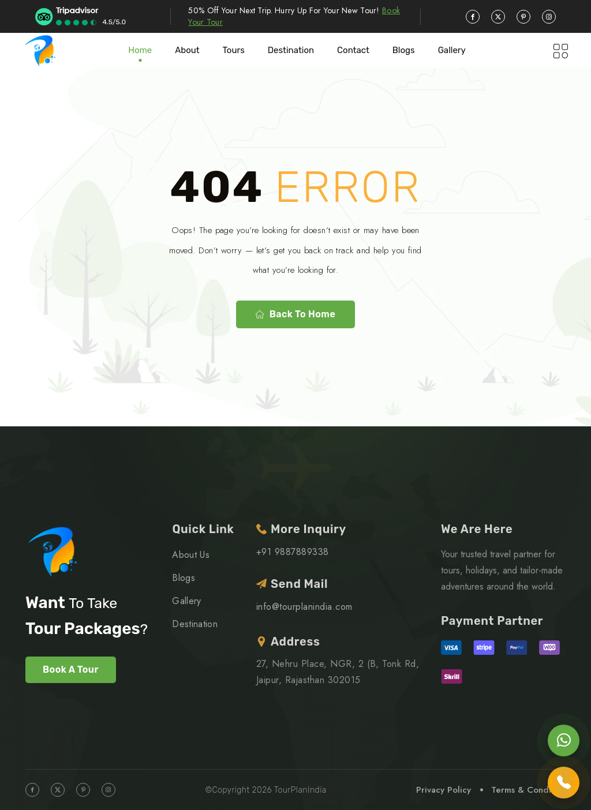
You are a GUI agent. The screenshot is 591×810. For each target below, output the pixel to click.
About (187, 50)
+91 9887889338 (292, 551)
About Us (191, 554)
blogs (403, 50)
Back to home (295, 314)
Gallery (452, 50)
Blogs (183, 577)
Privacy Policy (443, 789)
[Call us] (563, 782)
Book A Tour (71, 669)
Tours (234, 50)
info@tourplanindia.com (304, 606)
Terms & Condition (528, 789)
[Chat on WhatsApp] (563, 740)
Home (140, 50)
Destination (291, 50)
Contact (353, 50)
